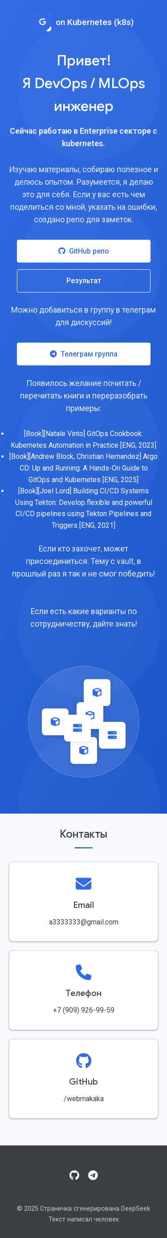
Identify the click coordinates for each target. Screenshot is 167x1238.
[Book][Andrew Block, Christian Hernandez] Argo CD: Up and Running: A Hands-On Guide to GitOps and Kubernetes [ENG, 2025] (83, 467)
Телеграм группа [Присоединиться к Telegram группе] (84, 354)
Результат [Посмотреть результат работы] (83, 280)
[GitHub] (74, 1176)
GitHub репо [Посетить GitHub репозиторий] (83, 251)
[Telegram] (93, 1176)
